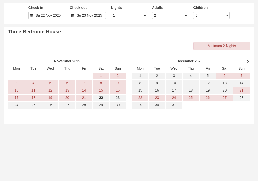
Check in (35, 8)
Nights (116, 8)
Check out (78, 8)
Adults (157, 8)
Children (200, 8)
